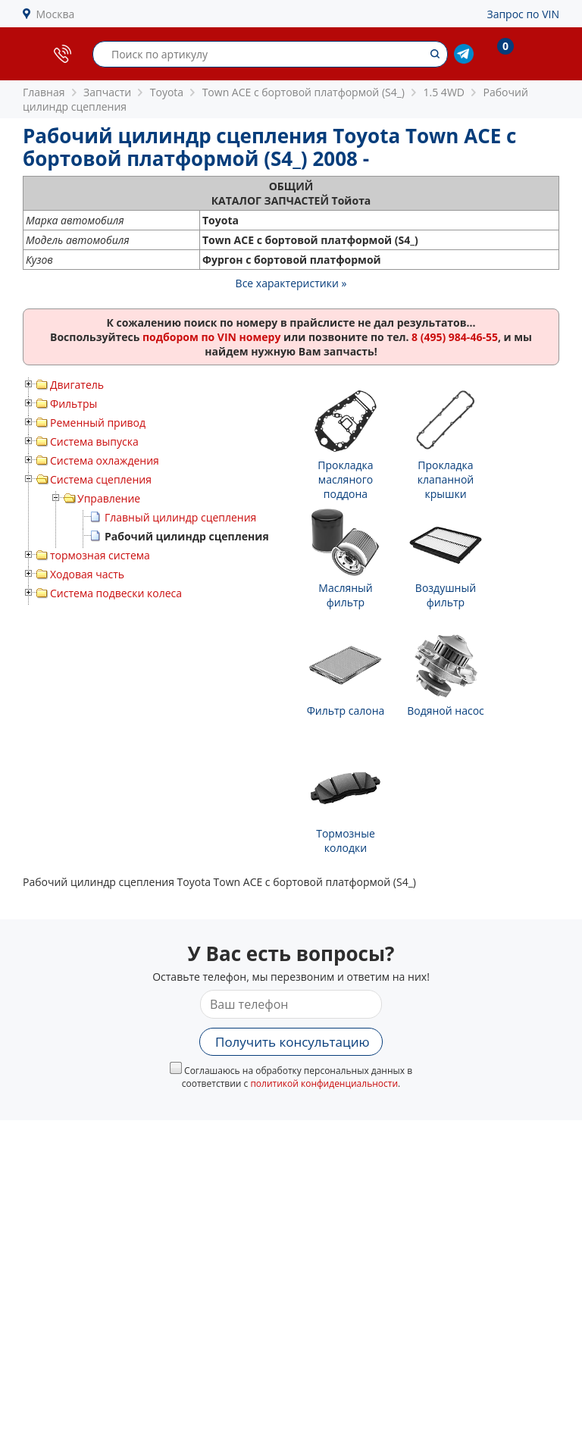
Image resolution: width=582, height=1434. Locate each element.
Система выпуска (94, 441)
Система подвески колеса (116, 593)
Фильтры (73, 403)
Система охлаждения (104, 460)
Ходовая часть (87, 574)
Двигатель (77, 384)
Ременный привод (98, 422)
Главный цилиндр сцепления (180, 517)
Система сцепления (101, 479)
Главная (44, 92)
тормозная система (100, 555)
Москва (55, 14)
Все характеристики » (291, 283)
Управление (108, 498)
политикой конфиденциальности (324, 1083)
